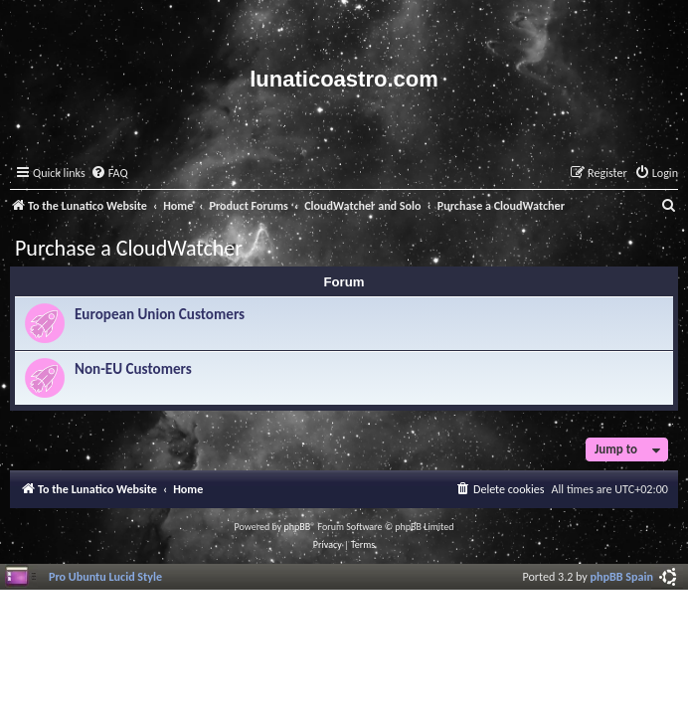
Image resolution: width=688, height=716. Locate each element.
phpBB (297, 526)
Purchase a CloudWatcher (129, 248)
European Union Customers (160, 314)
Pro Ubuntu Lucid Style (105, 576)
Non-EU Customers (133, 369)
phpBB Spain (622, 576)
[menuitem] (109, 173)
